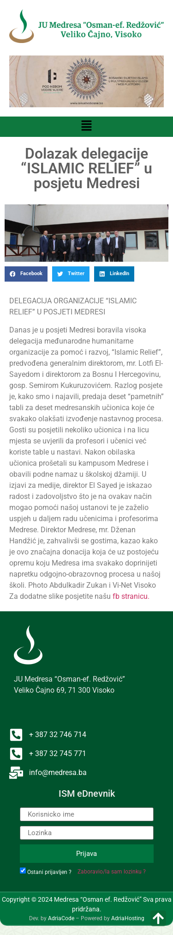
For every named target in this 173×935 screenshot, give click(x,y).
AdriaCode (61, 918)
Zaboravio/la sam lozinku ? (112, 871)
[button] (86, 127)
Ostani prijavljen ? (49, 872)
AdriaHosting (127, 918)
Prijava (86, 853)
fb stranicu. (131, 596)
